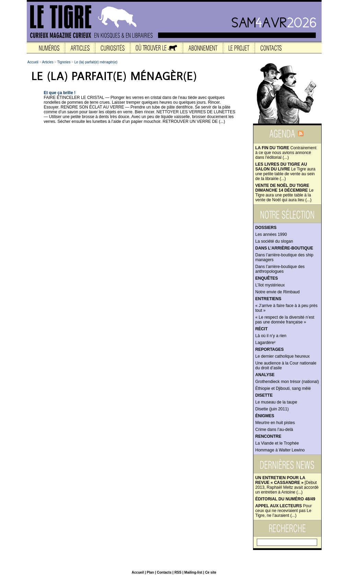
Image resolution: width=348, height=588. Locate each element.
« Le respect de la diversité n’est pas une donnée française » (284, 319)
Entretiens (268, 298)
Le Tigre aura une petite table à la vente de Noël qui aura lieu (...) (284, 192)
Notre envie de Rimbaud (277, 292)
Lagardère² (265, 342)
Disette (264, 395)
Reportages (269, 349)
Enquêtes (266, 278)
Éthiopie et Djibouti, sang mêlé (283, 388)
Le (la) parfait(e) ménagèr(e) (96, 62)
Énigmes (264, 415)
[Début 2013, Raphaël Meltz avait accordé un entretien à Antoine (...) (287, 485)
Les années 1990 (271, 234)
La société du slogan (274, 241)
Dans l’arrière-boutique (284, 248)
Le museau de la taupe (276, 402)
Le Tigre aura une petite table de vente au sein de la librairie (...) (285, 171)
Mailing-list (193, 572)
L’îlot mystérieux (270, 285)
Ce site (210, 572)
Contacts (164, 572)
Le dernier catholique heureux (282, 356)
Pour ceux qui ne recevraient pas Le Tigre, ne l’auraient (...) (283, 510)
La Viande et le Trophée (277, 443)
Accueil (32, 62)
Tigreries (64, 62)
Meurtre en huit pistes (275, 422)
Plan (150, 572)
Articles (47, 62)
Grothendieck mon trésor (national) (287, 381)
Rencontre (268, 436)
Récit (261, 329)
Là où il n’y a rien (271, 335)
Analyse (265, 374)
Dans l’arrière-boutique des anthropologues (280, 269)
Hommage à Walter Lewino (280, 450)
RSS (178, 572)
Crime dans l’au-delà (274, 429)
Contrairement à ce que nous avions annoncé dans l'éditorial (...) (285, 152)
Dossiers (266, 227)
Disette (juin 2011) (272, 409)
